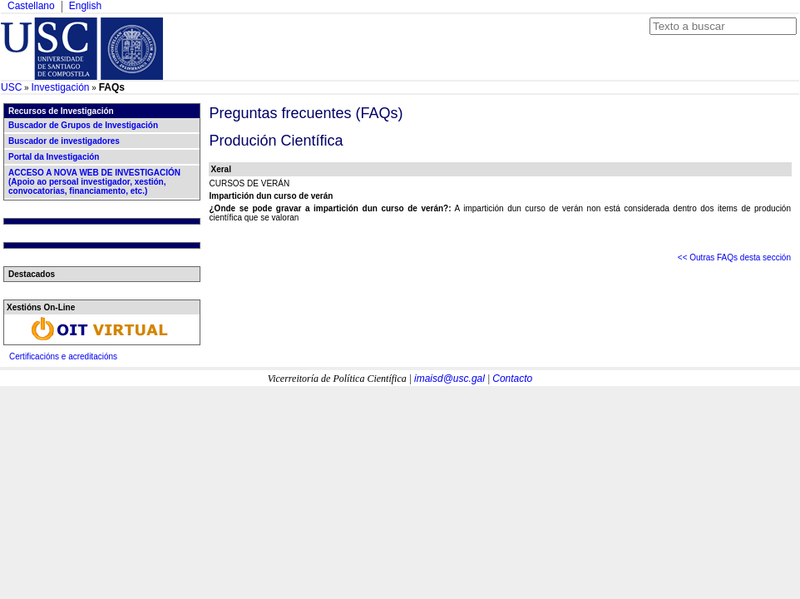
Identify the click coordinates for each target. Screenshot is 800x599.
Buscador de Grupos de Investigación (83, 125)
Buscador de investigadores (64, 141)
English (85, 6)
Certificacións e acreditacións (63, 356)
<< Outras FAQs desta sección (734, 257)
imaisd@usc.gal (449, 378)
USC (11, 87)
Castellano (31, 6)
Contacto (512, 378)
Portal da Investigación (53, 156)
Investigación (60, 87)
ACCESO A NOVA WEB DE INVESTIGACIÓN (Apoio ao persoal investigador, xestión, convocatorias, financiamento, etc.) (94, 182)
